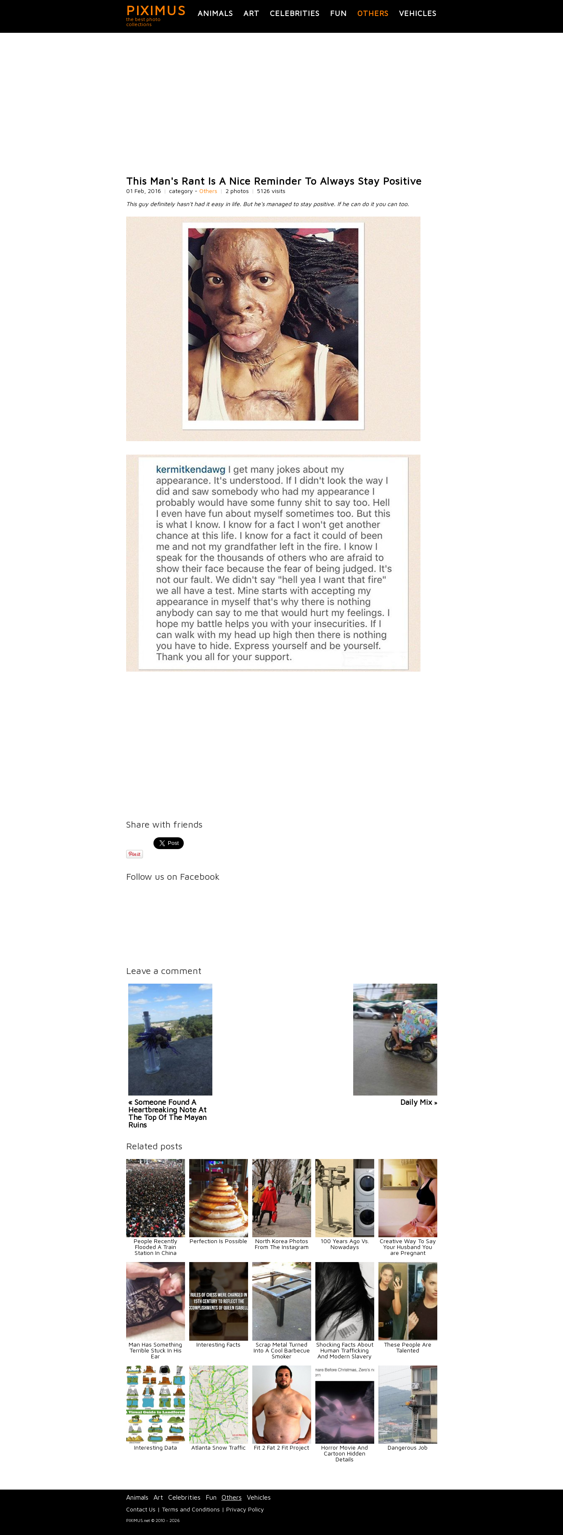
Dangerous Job (408, 1447)
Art (251, 13)
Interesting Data (155, 1447)
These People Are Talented (407, 1347)
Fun (338, 13)
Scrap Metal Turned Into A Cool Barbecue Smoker (282, 1350)
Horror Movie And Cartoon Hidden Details (344, 1453)
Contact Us (141, 1509)
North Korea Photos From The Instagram (282, 1243)
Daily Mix (416, 1102)
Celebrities (295, 13)
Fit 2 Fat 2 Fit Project (281, 1447)
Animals (215, 13)
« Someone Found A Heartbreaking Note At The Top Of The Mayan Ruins (167, 1113)
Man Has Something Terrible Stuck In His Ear (155, 1350)
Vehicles (417, 13)
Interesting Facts (218, 1344)
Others (373, 13)
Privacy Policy (245, 1509)
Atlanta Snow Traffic (218, 1447)
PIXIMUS (156, 10)
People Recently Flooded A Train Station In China (155, 1246)
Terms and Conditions (191, 1509)
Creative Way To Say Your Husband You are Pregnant (408, 1246)
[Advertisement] (281, 104)
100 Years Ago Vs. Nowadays (344, 1243)
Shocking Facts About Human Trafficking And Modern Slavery (344, 1350)
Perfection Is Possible (218, 1240)
